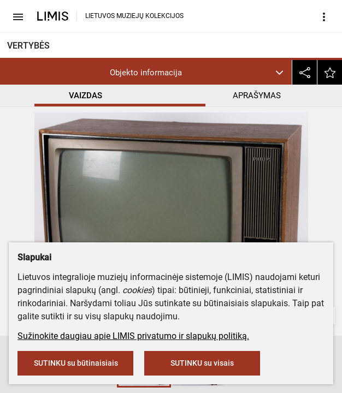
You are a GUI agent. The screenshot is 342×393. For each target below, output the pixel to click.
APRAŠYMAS (257, 95)
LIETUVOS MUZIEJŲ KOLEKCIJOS (134, 16)
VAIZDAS (85, 95)
